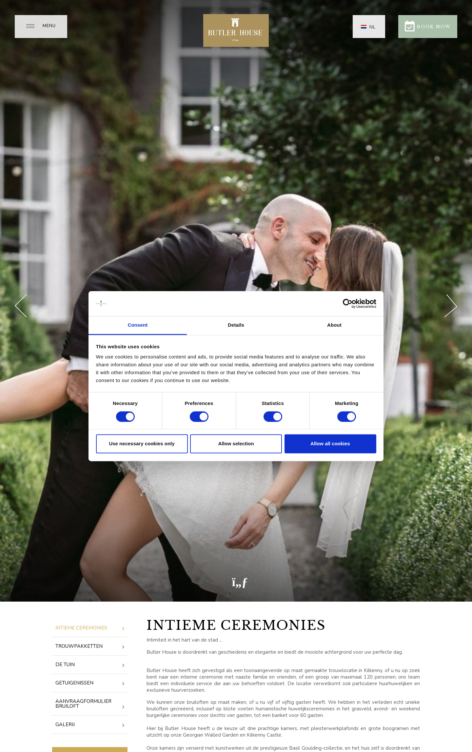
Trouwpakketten (89, 646)
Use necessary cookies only (141, 444)
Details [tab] (236, 325)
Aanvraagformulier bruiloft (89, 704)
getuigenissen (89, 683)
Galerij (89, 725)
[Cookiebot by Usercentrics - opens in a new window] (347, 303)
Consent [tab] (138, 325)
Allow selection (236, 444)
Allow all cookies (330, 444)
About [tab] (334, 325)
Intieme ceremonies (89, 628)
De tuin (89, 665)
